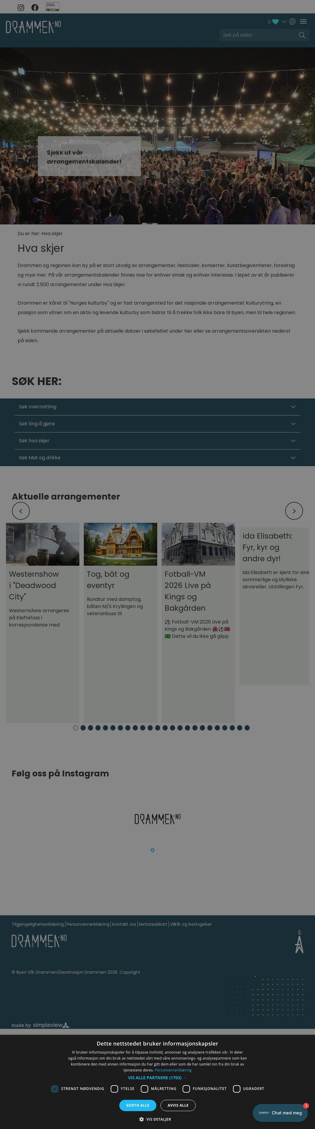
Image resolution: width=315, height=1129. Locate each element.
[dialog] (157, 1082)
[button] (157, 1078)
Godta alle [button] (137, 1105)
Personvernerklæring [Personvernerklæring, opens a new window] (173, 1070)
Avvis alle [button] (178, 1105)
